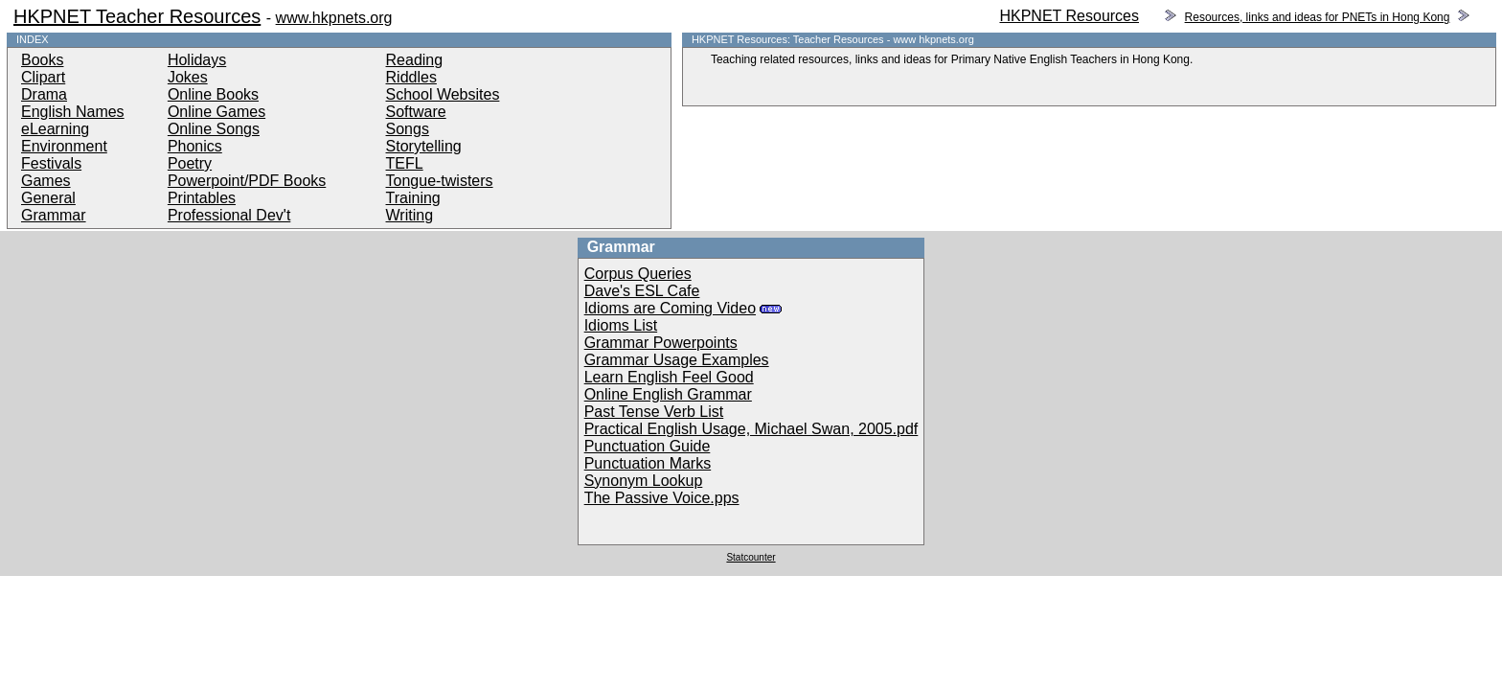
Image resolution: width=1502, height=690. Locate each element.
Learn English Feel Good (669, 377)
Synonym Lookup (643, 480)
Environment (64, 146)
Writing (410, 215)
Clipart (43, 77)
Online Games (216, 112)
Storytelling (424, 146)
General (48, 198)
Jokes (188, 77)
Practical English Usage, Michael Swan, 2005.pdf (751, 429)
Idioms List (620, 325)
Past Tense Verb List (654, 411)
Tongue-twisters (439, 180)
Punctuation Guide (647, 446)
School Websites (443, 94)
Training (413, 198)
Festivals (51, 163)
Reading (415, 60)
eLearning (55, 129)
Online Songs (214, 129)
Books (42, 60)
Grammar (53, 215)
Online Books (213, 94)
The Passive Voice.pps (662, 498)
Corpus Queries (638, 273)
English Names (73, 112)
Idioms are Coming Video (670, 308)
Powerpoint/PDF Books (247, 180)
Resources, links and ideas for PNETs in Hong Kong (1317, 17)
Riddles (411, 77)
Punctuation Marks (648, 463)
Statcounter (750, 557)
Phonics (195, 146)
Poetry (190, 163)
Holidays (197, 60)
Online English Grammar (668, 394)
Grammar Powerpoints (661, 342)
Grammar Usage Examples (676, 360)
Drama (44, 94)
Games (46, 180)
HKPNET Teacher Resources (137, 16)
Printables (202, 198)
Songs (407, 129)
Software (416, 112)
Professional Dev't (229, 215)
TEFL (404, 163)
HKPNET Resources (1069, 16)
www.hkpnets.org (334, 18)
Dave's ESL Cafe (642, 291)
